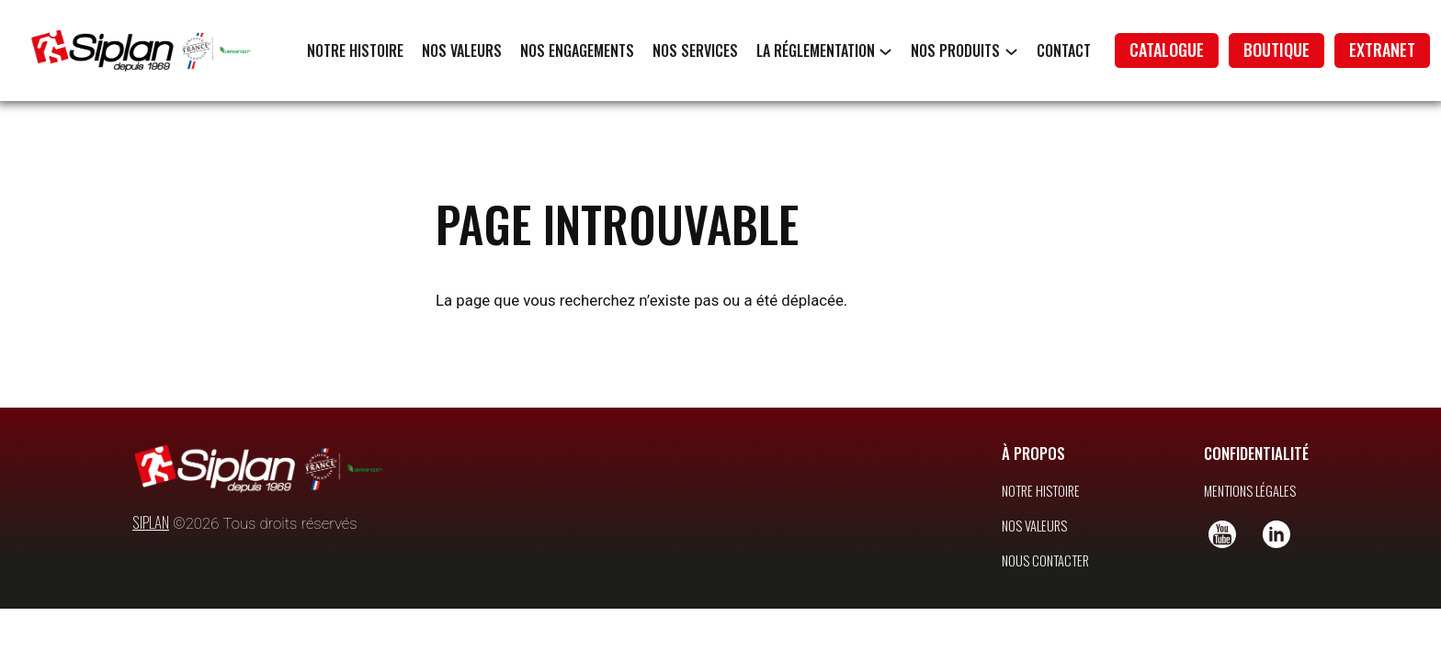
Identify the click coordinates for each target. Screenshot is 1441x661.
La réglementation (815, 50)
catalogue (1166, 50)
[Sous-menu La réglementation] (885, 51)
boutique (1276, 50)
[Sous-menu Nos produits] (1011, 51)
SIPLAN (150, 521)
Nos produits (955, 50)
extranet (1382, 50)
